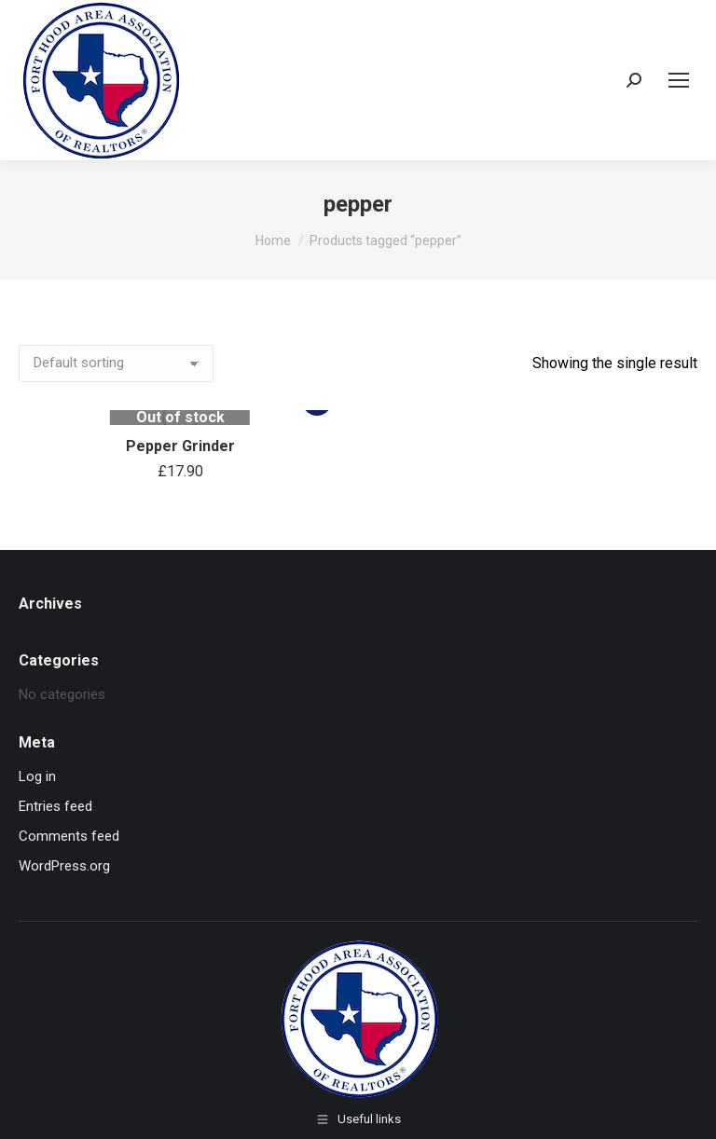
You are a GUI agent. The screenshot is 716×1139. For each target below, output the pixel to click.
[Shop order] (116, 363)
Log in (37, 776)
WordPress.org (64, 866)
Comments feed (69, 836)
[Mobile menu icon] (678, 80)
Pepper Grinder (180, 446)
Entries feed (55, 806)
